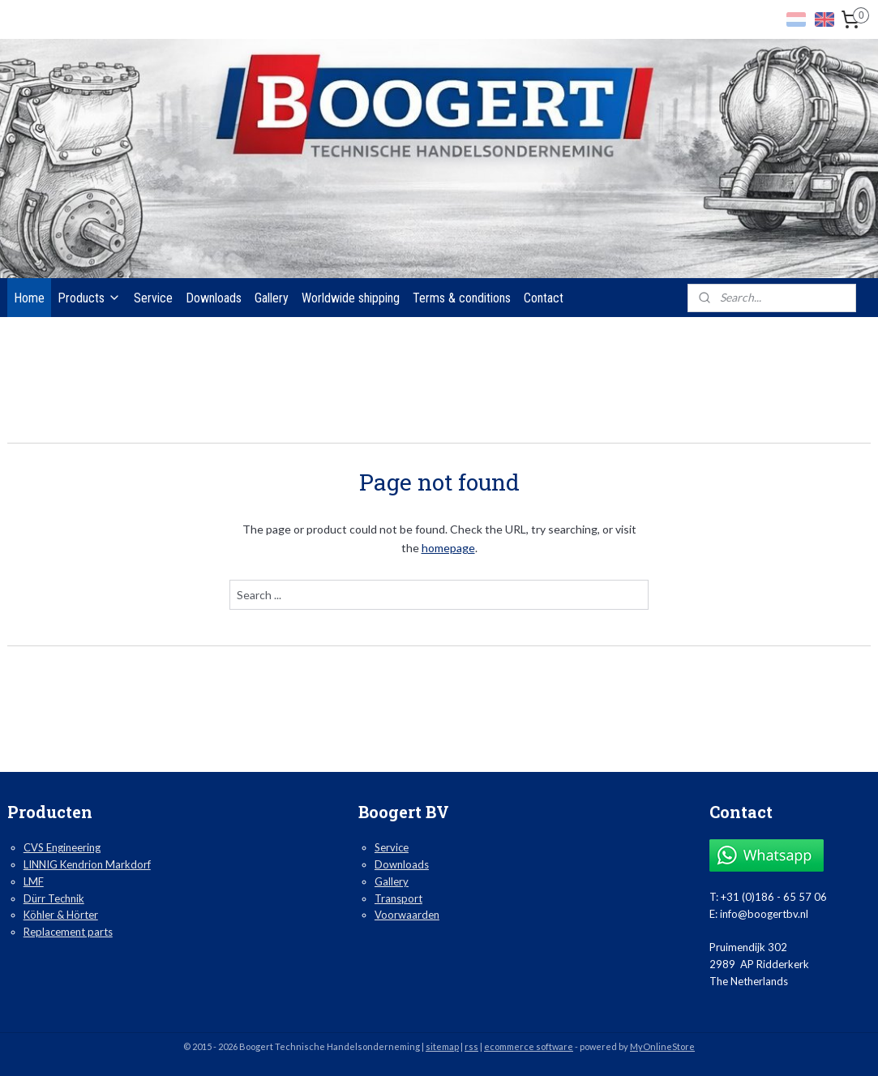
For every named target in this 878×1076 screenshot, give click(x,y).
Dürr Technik (54, 898)
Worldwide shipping (351, 298)
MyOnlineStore (662, 1046)
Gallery (272, 298)
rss (471, 1046)
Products (89, 298)
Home (29, 298)
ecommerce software (528, 1046)
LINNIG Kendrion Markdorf (87, 864)
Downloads (214, 298)
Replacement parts (68, 931)
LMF (34, 881)
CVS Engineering (62, 847)
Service (153, 298)
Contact (543, 298)
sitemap (442, 1046)
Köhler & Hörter (61, 914)
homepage (448, 548)
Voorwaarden (407, 914)
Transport (398, 898)
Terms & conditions (462, 298)
